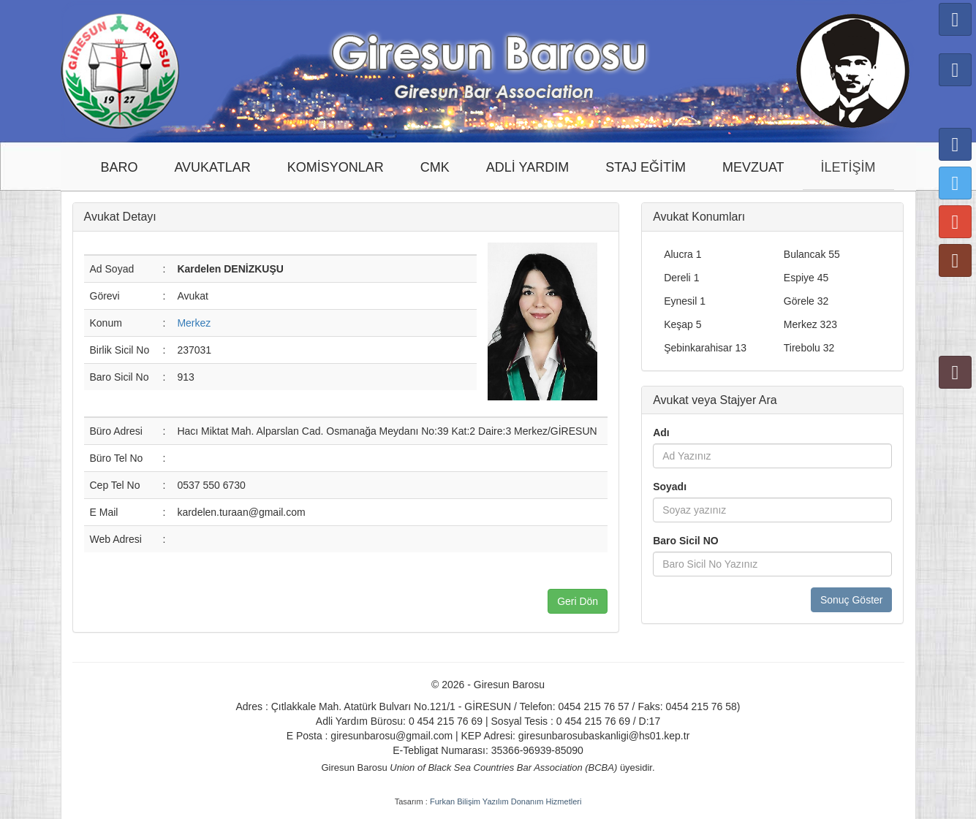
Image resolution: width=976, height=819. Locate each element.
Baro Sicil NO (685, 540)
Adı (661, 432)
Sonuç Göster (851, 600)
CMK (435, 167)
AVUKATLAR (212, 167)
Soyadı (669, 486)
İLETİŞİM (848, 167)
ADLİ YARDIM (527, 167)
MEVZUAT (753, 167)
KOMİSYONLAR (335, 167)
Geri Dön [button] (577, 601)
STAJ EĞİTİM (645, 167)
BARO (118, 167)
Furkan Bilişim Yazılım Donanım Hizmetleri (505, 801)
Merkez (194, 323)
